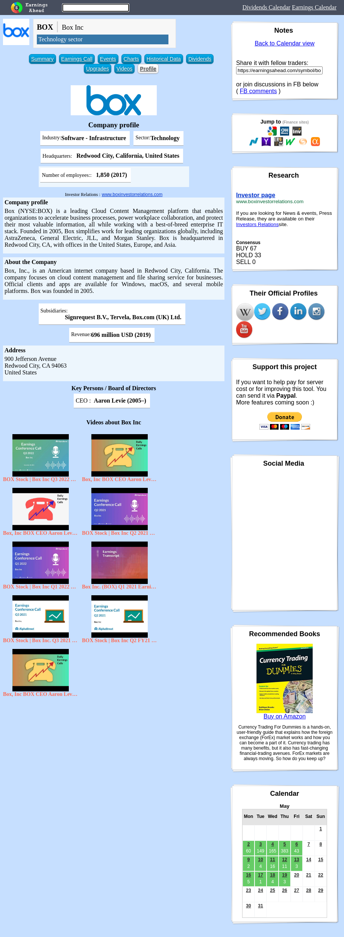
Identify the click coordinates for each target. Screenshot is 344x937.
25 (272, 890)
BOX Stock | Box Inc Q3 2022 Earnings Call (40, 479)
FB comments (258, 91)
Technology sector (60, 39)
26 (284, 890)
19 (284, 875)
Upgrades (97, 68)
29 (320, 890)
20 (296, 875)
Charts (131, 59)
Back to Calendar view (284, 43)
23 (248, 890)
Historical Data (164, 59)
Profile (148, 68)
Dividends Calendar (266, 7)
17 (260, 875)
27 (296, 890)
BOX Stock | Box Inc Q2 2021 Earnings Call (119, 533)
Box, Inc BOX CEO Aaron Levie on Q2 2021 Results (40, 533)
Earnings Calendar (314, 7)
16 (248, 875)
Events (108, 59)
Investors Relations (257, 224)
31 (260, 905)
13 (296, 859)
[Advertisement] (113, 755)
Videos (125, 68)
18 (272, 875)
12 (284, 859)
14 (308, 859)
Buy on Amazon (285, 716)
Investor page (255, 195)
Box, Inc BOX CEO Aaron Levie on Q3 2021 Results (119, 479)
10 (260, 859)
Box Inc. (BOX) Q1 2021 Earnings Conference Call (119, 587)
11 (272, 859)
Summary (42, 59)
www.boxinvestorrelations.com (132, 194)
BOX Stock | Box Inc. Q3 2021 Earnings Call (40, 640)
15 (320, 859)
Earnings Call (76, 59)
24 (260, 890)
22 (320, 875)
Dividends (199, 59)
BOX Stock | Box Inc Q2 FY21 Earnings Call (119, 640)
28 (308, 890)
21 (308, 875)
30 (248, 905)
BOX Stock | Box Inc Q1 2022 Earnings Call (40, 587)
